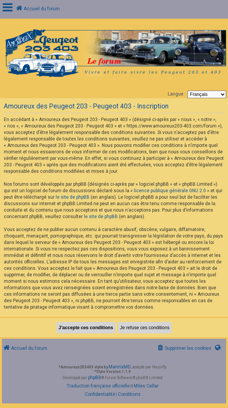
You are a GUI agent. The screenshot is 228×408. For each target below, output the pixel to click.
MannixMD (120, 367)
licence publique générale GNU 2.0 (170, 190)
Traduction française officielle (98, 386)
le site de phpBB (73, 197)
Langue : (177, 94)
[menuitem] (183, 348)
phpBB (94, 377)
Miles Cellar (146, 386)
